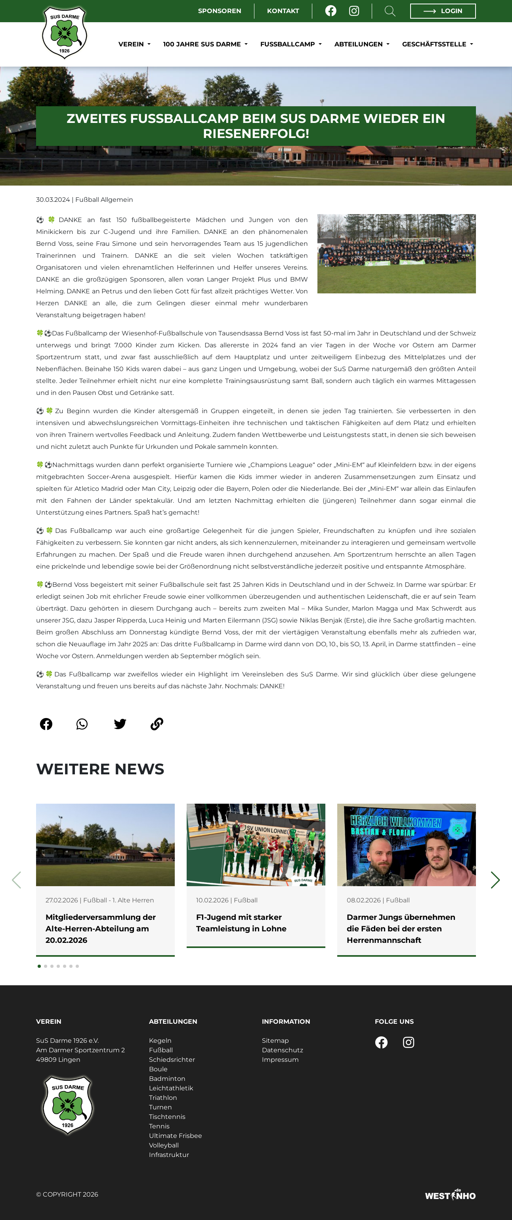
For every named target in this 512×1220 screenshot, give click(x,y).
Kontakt (283, 11)
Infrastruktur (169, 1155)
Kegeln (160, 1040)
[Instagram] (354, 11)
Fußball (161, 1050)
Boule (158, 1069)
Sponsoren (219, 11)
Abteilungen (359, 44)
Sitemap (275, 1040)
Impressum (280, 1059)
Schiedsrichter (172, 1059)
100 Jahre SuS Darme (203, 44)
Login (443, 11)
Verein (132, 44)
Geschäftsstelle (435, 44)
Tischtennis (167, 1116)
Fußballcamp (288, 44)
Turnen (160, 1107)
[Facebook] (331, 11)
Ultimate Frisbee (175, 1136)
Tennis (159, 1126)
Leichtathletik (171, 1088)
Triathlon (163, 1097)
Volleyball (164, 1145)
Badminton (167, 1078)
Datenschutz (282, 1050)
